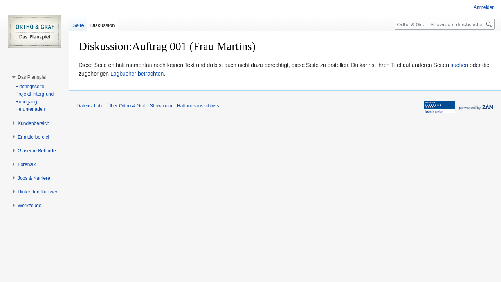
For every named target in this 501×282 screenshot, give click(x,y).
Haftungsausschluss (198, 105)
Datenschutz (90, 105)
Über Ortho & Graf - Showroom (140, 105)
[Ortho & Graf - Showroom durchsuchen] (445, 24)
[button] (32, 77)
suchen (459, 65)
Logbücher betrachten (137, 73)
